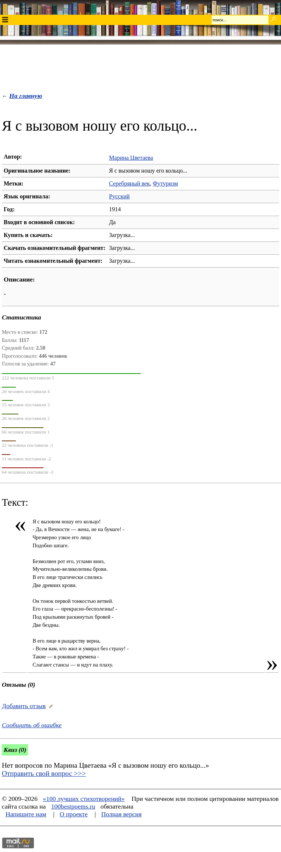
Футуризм (165, 183)
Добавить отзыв (24, 706)
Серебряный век (129, 183)
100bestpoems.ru (73, 806)
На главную (25, 95)
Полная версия (121, 814)
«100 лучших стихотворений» (83, 798)
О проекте (74, 814)
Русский (119, 196)
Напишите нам (26, 814)
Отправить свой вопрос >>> (44, 773)
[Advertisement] (141, 66)
